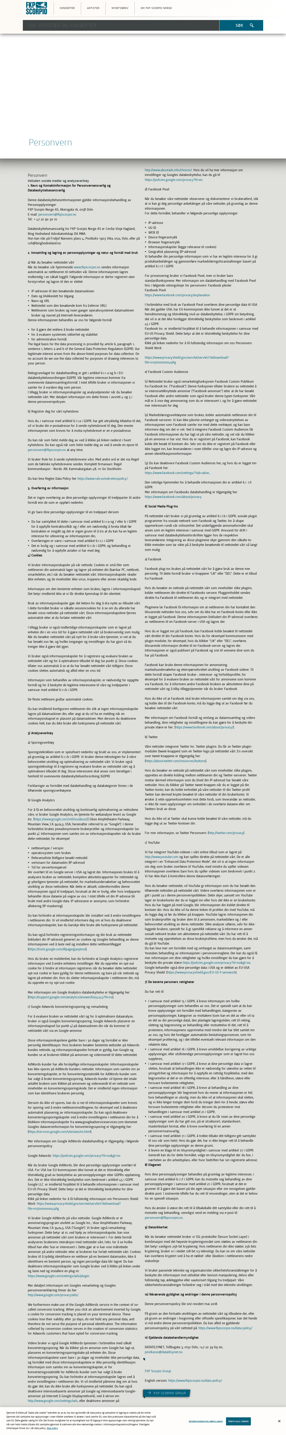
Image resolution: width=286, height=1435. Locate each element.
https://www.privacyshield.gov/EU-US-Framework (201, 972)
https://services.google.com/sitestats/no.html (60, 1132)
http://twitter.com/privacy (226, 833)
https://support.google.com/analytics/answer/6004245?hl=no (71, 997)
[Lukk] (279, 1422)
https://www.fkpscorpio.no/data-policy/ (225, 1328)
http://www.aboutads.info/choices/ (168, 170)
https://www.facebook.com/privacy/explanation (177, 295)
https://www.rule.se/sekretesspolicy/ (102, 479)
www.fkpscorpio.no (87, 267)
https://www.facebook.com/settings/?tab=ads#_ (178, 473)
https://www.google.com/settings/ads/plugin (58, 1276)
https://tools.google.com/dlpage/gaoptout (57, 949)
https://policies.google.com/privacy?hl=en (173, 180)
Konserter (67, 8)
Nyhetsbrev (120, 8)
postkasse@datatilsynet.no (163, 1352)
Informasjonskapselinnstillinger (206, 1422)
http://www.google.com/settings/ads (53, 1401)
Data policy (52, 1429)
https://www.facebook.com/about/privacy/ (204, 727)
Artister (93, 8)
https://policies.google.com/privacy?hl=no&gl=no (86, 1156)
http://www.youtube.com (161, 857)
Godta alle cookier (238, 1422)
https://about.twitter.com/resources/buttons (176, 761)
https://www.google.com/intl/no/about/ (61, 819)
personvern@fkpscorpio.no (57, 214)
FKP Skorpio (37, 8)
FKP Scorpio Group (158, 1371)
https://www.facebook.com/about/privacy (173, 497)
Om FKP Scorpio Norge (156, 8)
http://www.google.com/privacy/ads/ (53, 1295)
